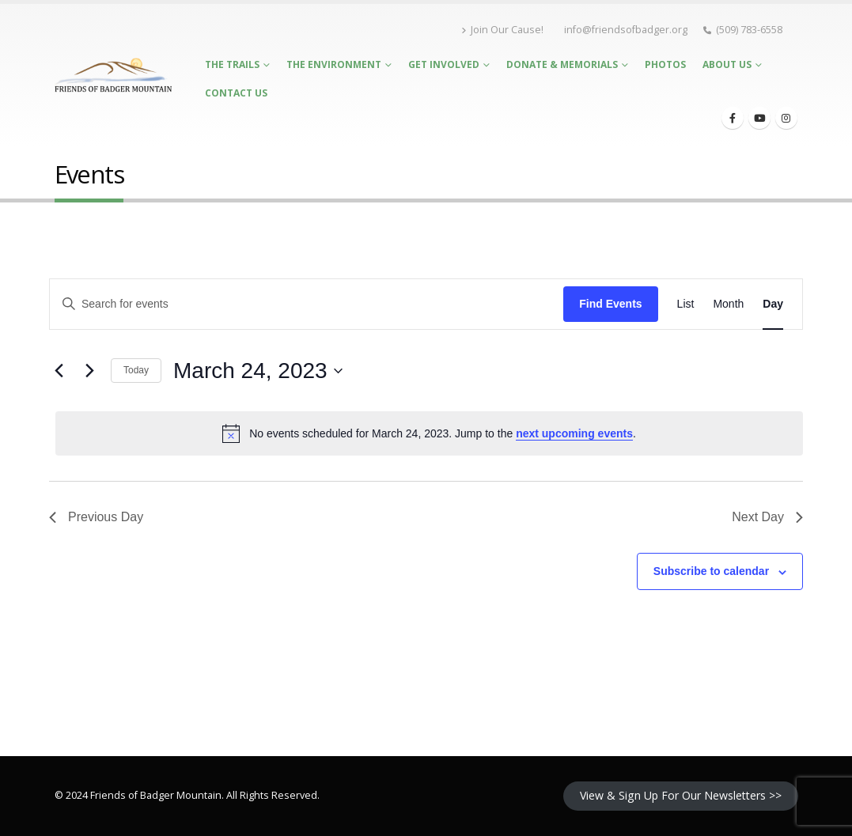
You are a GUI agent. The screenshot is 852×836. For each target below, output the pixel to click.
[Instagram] (786, 118)
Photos (665, 64)
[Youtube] (759, 118)
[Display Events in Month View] (728, 304)
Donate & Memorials (562, 64)
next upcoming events (574, 433)
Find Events (610, 303)
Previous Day (96, 517)
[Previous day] (58, 370)
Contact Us (236, 93)
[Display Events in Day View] (773, 304)
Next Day (767, 517)
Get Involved (443, 64)
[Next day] (89, 370)
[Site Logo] (113, 75)
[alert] (429, 433)
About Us (727, 64)
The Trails (232, 64)
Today (136, 370)
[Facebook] (732, 118)
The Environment (333, 64)
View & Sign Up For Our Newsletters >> (681, 795)
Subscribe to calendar (711, 571)
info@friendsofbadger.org (625, 29)
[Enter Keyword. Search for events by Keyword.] (306, 304)
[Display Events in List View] (686, 304)
